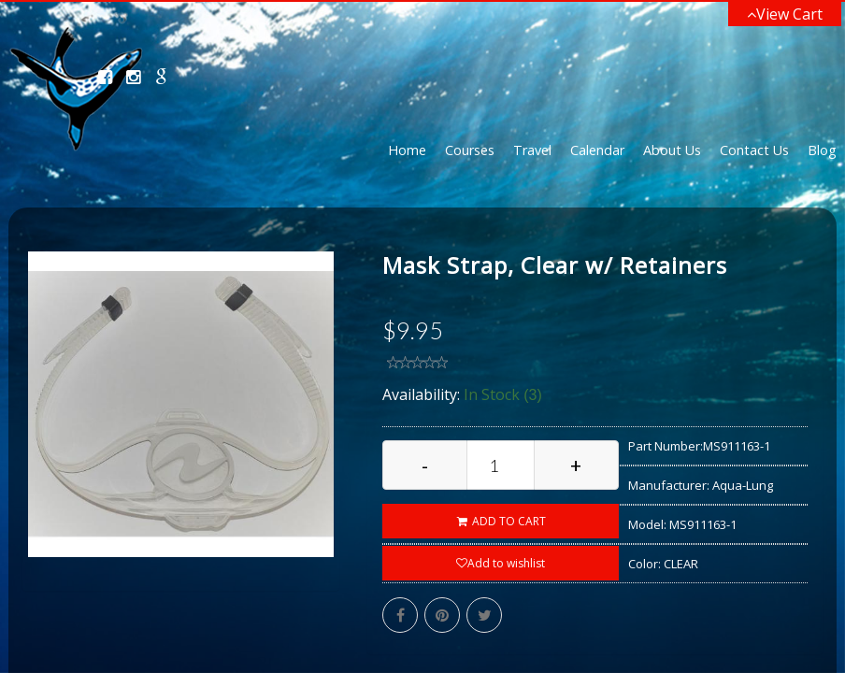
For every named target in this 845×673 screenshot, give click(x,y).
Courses (469, 150)
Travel (532, 150)
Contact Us (754, 150)
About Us (672, 150)
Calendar (597, 150)
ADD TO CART (500, 521)
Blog (822, 150)
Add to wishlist (500, 563)
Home (407, 150)
